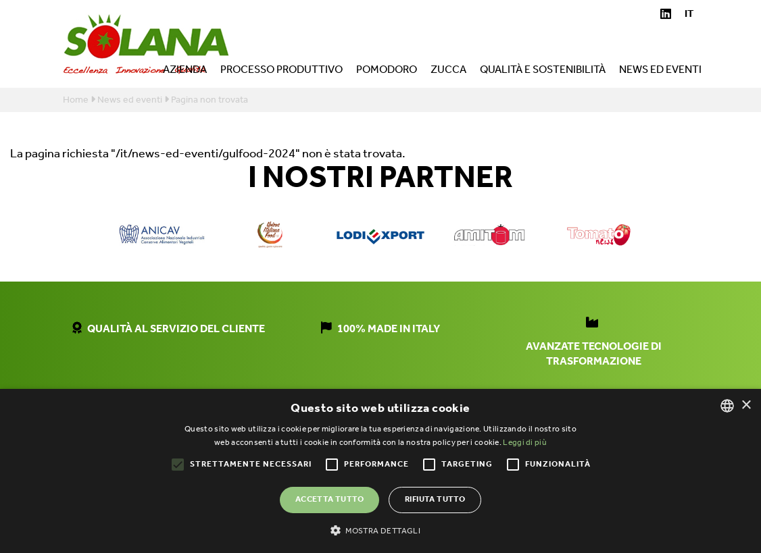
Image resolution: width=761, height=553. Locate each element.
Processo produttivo (281, 71)
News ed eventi (660, 71)
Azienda (185, 71)
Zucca (448, 71)
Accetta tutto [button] (329, 499)
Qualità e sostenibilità (543, 71)
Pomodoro (386, 71)
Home (76, 100)
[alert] (380, 471)
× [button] (746, 405)
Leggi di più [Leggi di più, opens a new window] (525, 442)
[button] (380, 530)
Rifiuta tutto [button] (435, 499)
